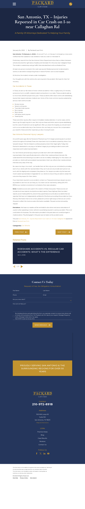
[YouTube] (48, 454)
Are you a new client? (19, 299)
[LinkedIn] (44, 454)
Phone (15, 295)
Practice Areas (42, 432)
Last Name (46, 290)
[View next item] (22, 266)
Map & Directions (42, 422)
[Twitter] (41, 454)
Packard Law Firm (23, 221)
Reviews (42, 441)
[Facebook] (37, 454)
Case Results (42, 438)
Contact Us (42, 444)
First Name (16, 290)
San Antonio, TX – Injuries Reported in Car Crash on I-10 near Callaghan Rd (42, 218)
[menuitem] (15, 478)
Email (44, 295)
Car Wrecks (26, 225)
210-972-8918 (42, 404)
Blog (42, 435)
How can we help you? (19, 304)
